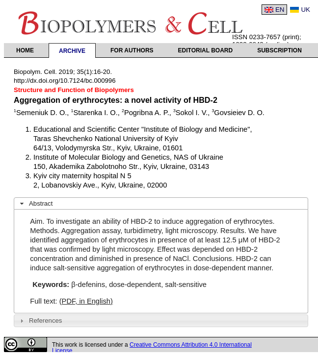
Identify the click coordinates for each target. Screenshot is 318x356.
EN (280, 9)
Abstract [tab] (35, 204)
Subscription (279, 50)
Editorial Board (205, 50)
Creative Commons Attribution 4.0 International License (152, 347)
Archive (72, 50)
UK (305, 9)
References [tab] (40, 321)
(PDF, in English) (86, 301)
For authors (132, 50)
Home (25, 50)
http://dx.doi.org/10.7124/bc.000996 (65, 80)
